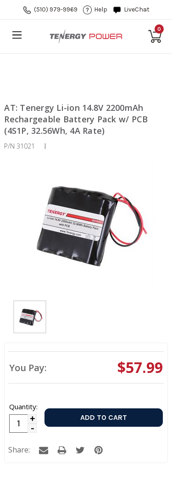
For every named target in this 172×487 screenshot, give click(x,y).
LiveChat (137, 9)
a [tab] (43, 450)
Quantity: (23, 406)
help (100, 9)
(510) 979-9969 (56, 9)
